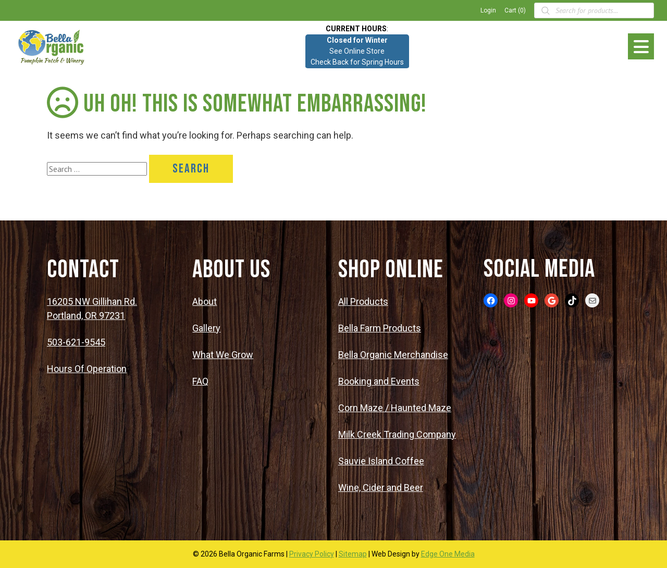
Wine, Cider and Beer (380, 487)
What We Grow (222, 354)
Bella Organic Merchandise (393, 354)
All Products (363, 301)
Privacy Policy (311, 554)
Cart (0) (515, 10)
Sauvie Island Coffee (381, 460)
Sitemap (353, 554)
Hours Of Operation (87, 368)
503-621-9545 (76, 342)
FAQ (200, 381)
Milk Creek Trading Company (397, 434)
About (204, 301)
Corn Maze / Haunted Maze (394, 407)
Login (488, 10)
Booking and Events (378, 381)
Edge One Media (448, 554)
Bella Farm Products (379, 328)
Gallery (206, 328)
